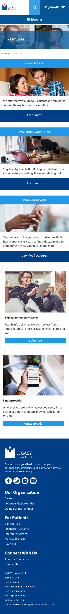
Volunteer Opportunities (19, 503)
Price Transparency (15, 591)
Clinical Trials (12, 523)
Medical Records (15, 539)
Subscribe (35, 341)
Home (5, 53)
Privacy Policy (12, 582)
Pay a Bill (10, 544)
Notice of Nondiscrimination (20, 586)
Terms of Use (12, 577)
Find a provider (33, 424)
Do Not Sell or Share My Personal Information (29, 604)
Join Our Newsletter (17, 559)
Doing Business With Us (19, 508)
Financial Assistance (17, 528)
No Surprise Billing (15, 595)
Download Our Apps (35, 256)
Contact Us (11, 564)
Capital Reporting (14, 600)
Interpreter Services (16, 534)
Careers (9, 498)
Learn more (34, 115)
